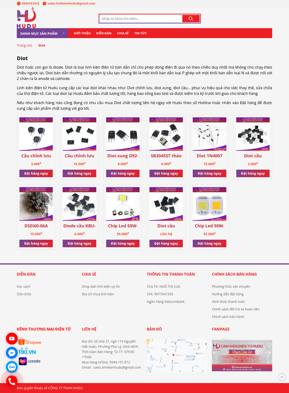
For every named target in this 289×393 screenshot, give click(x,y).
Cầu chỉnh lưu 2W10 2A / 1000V (36, 156)
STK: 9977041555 (160, 294)
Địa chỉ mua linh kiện (98, 294)
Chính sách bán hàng (234, 274)
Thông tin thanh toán (171, 274)
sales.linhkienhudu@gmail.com (69, 3)
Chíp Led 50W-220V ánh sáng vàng (209, 226)
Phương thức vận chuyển (231, 286)
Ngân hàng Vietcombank (165, 301)
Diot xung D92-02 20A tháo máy (122, 156)
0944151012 (28, 3)
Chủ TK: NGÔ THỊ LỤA (163, 286)
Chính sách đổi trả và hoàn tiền (236, 309)
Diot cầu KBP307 (253, 156)
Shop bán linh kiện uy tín (101, 286)
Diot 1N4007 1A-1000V (210, 156)
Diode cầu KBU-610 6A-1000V (79, 226)
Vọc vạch (23, 286)
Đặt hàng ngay (36, 173)
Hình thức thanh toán (228, 301)
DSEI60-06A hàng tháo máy (36, 226)
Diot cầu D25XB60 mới (166, 226)
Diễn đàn (103, 33)
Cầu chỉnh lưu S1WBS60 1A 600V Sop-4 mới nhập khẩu (79, 156)
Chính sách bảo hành (228, 316)
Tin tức (140, 33)
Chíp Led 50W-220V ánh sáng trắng (123, 226)
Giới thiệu (82, 33)
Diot (41, 45)
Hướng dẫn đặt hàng (228, 294)
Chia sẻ (123, 33)
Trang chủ (24, 45)
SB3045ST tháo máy (166, 156)
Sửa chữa (24, 294)
